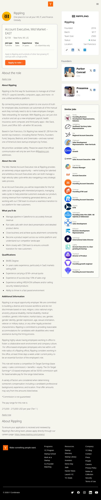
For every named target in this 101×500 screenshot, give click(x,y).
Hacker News (70, 471)
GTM (74, 208)
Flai (74, 133)
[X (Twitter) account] (79, 50)
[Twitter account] (90, 70)
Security (88, 478)
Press (87, 457)
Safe (67, 467)
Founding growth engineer (82, 264)
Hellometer (76, 213)
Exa (74, 149)
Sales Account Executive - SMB (84, 159)
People (88, 461)
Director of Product (80, 256)
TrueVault (76, 254)
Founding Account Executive (83, 184)
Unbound (76, 262)
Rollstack (75, 229)
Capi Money (76, 165)
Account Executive (79, 175)
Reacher (75, 198)
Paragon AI (76, 270)
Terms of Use (90, 481)
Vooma (75, 173)
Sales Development (80, 224)
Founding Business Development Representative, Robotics (84, 119)
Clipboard (76, 140)
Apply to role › (15, 62)
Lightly (75, 245)
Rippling (19, 13)
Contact (88, 454)
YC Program (49, 450)
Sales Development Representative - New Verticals (84, 143)
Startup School (50, 454)
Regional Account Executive (83, 135)
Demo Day (69, 464)
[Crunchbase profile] (85, 50)
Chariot (75, 206)
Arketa (75, 157)
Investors (68, 460)
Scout (74, 222)
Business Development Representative (81, 232)
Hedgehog (76, 124)
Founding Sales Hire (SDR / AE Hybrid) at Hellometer (83, 216)
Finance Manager (79, 167)
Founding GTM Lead (80, 192)
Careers (88, 464)
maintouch (76, 182)
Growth (75, 151)
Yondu (75, 115)
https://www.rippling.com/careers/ (30, 434)
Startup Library (70, 457)
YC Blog (88, 450)
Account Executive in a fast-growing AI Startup (83, 248)
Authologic (76, 238)
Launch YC (69, 474)
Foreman (76, 190)
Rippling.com (43, 151)
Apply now (6, 79)
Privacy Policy (90, 468)
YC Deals (68, 478)
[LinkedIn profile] (73, 50)
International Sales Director (83, 240)
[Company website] (66, 50)
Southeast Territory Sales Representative (82, 127)
